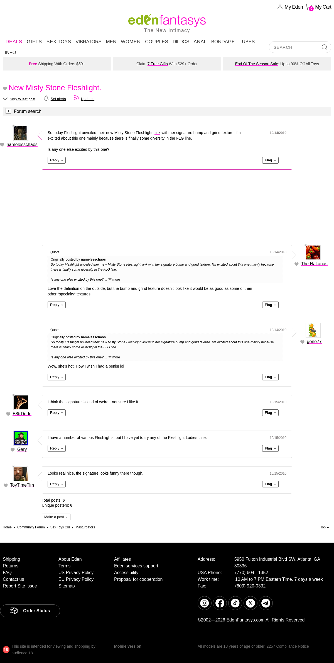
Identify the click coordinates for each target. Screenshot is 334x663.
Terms (64, 566)
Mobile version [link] (127, 646)
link (157, 132)
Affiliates (122, 559)
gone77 (314, 341)
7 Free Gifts (158, 64)
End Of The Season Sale (256, 64)
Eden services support (136, 566)
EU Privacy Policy (76, 579)
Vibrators (88, 41)
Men (111, 41)
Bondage (223, 41)
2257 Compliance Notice (287, 646)
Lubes (247, 41)
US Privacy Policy (76, 572)
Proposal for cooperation (138, 579)
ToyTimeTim (22, 485)
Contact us (13, 579)
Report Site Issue (20, 586)
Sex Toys (58, 41)
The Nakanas (314, 263)
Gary (22, 449)
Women (131, 41)
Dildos (181, 41)
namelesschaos (22, 144)
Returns (10, 566)
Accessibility (126, 572)
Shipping (11, 559)
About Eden (70, 559)
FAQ (7, 572)
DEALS (14, 41)
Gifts (34, 41)
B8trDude (22, 413)
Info (10, 52)
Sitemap (66, 586)
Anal (200, 41)
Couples (156, 41)
